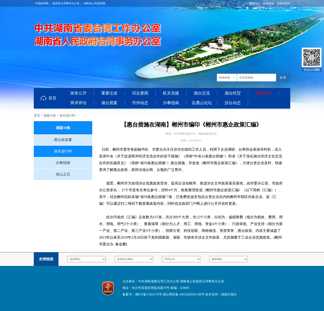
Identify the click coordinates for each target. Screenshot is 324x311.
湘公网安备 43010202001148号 (183, 294)
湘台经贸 (233, 93)
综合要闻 (140, 93)
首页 (52, 98)
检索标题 (224, 77)
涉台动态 (233, 103)
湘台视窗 (109, 103)
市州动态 (140, 103)
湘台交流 (202, 93)
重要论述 (109, 93)
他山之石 (63, 174)
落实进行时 (67, 115)
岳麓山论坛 (202, 103)
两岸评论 (78, 103)
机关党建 (171, 93)
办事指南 (171, 103)
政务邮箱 (268, 3)
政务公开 (78, 93)
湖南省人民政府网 (94, 3)
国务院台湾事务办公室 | (66, 3)
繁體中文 (254, 3)
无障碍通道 (283, 3)
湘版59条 (49, 115)
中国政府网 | (42, 3)
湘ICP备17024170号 (148, 294)
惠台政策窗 (63, 140)
